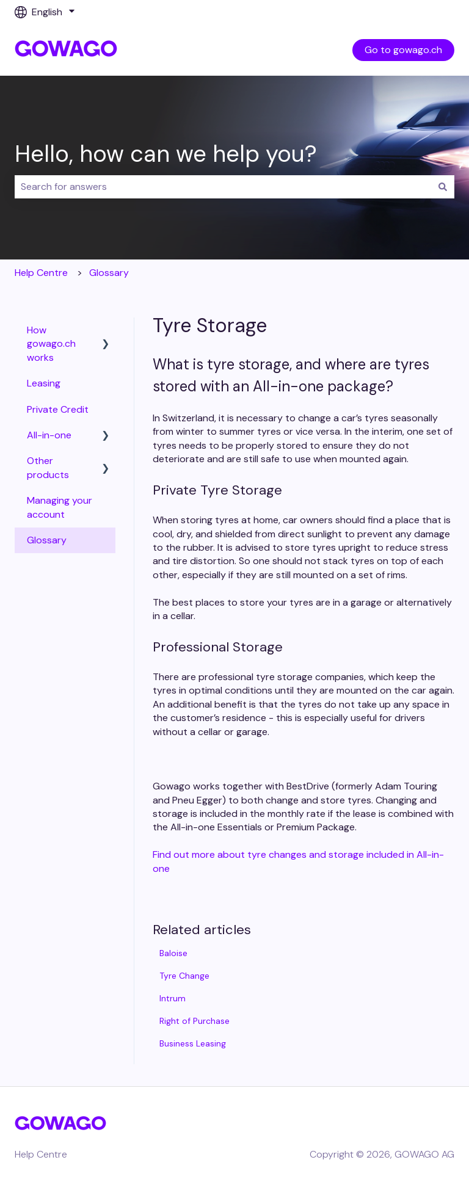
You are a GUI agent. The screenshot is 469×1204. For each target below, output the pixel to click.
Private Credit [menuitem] (58, 409)
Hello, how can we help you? (166, 154)
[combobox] (223, 186)
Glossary (109, 272)
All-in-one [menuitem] (49, 435)
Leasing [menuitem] (43, 383)
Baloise (173, 953)
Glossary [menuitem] (47, 540)
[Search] (442, 186)
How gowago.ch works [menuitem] (51, 344)
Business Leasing (192, 1043)
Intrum (172, 998)
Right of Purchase (194, 1020)
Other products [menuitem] (48, 467)
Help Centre (41, 272)
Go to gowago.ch (403, 49)
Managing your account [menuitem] (59, 507)
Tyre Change (184, 975)
